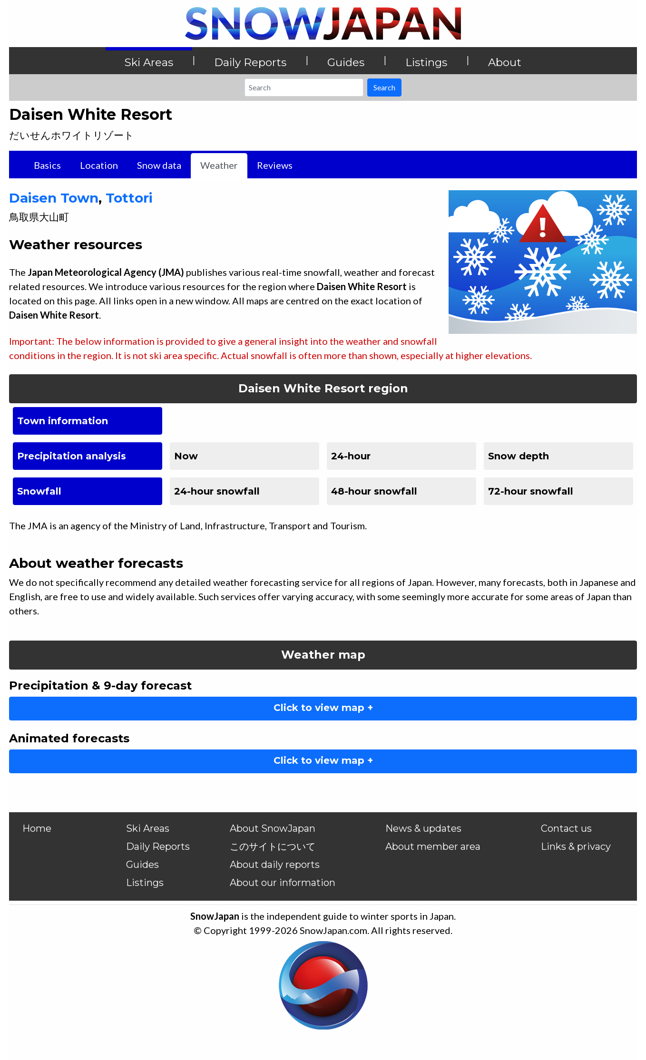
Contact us (566, 828)
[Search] (304, 87)
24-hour (351, 456)
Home (36, 828)
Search (384, 87)
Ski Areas (147, 828)
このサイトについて (272, 846)
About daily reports (275, 864)
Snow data (159, 165)
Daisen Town (53, 198)
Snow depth (518, 456)
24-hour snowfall (217, 491)
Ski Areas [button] (149, 62)
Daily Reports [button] (250, 62)
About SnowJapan (272, 828)
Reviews (275, 165)
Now (186, 456)
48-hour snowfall (374, 491)
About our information (282, 882)
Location (99, 165)
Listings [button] (426, 62)
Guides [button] (345, 62)
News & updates (423, 828)
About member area (432, 846)
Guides (142, 864)
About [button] (504, 62)
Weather (219, 165)
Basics (47, 165)
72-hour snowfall (530, 491)
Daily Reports (158, 846)
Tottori (129, 198)
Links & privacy (576, 846)
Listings (145, 882)
